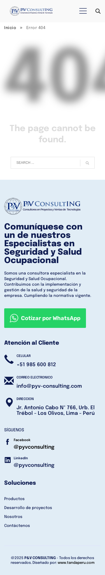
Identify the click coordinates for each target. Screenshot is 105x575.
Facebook (22, 440)
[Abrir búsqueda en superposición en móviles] (98, 11)
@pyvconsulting (34, 447)
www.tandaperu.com (76, 563)
